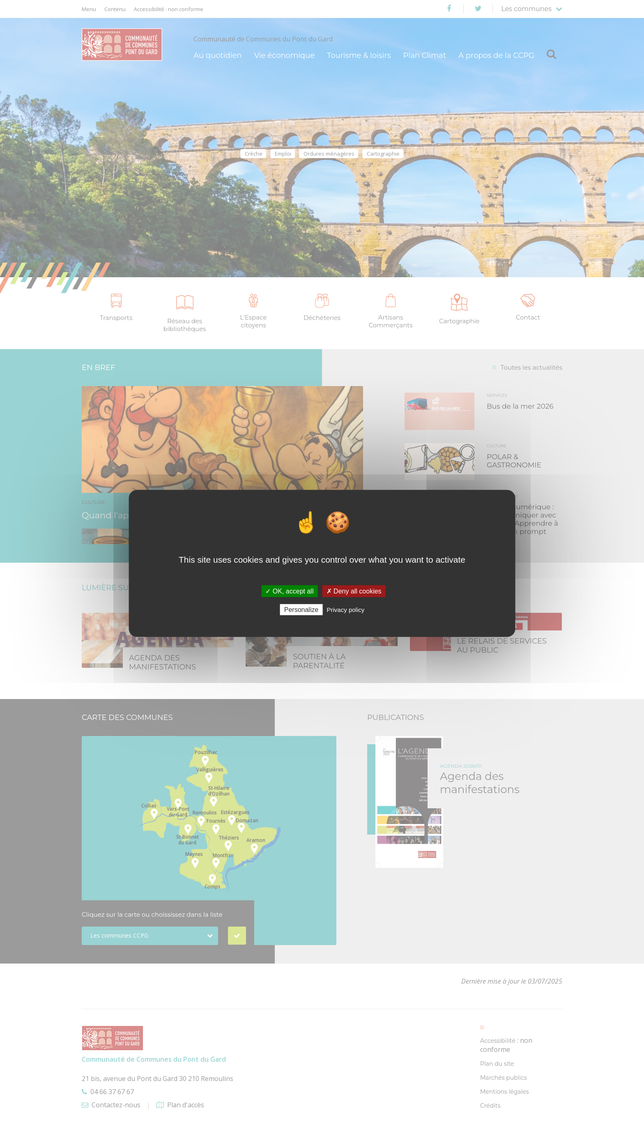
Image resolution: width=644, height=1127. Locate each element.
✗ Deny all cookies (354, 591)
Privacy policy (346, 609)
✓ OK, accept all (289, 591)
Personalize (301, 609)
